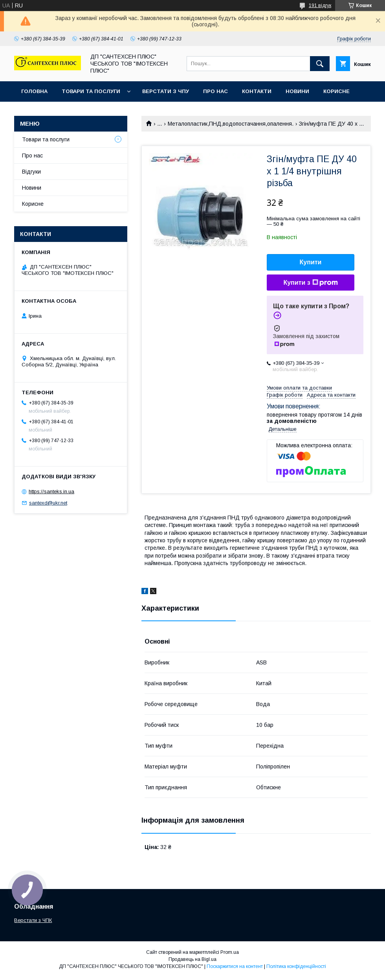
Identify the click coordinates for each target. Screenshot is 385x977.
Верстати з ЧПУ (165, 91)
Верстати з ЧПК (33, 920)
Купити (311, 262)
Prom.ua (229, 952)
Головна (34, 91)
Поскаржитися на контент (235, 966)
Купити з (310, 282)
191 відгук (320, 5)
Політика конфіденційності (296, 966)
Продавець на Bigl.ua (192, 959)
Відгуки (31, 171)
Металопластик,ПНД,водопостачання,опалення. (230, 124)
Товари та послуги (91, 91)
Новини (297, 91)
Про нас (215, 91)
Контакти (256, 91)
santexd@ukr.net (48, 503)
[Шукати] (320, 63)
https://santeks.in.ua (51, 491)
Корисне (336, 91)
